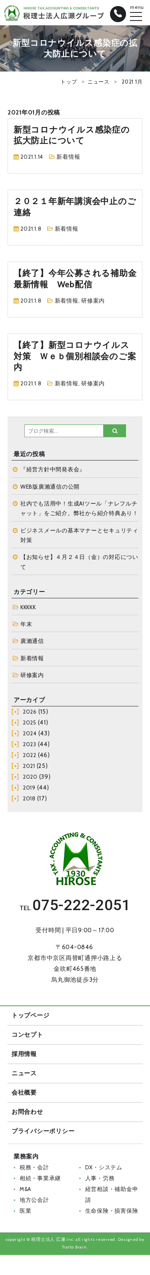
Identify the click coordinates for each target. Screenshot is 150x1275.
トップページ (31, 1015)
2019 (29, 787)
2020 (30, 777)
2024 (30, 733)
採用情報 (24, 1054)
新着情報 (68, 156)
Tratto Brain (74, 1247)
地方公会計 (34, 1200)
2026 (30, 711)
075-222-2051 (81, 905)
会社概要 (24, 1092)
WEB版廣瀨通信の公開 (50, 486)
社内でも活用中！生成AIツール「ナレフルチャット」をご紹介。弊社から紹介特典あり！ (79, 508)
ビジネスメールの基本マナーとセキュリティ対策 (79, 535)
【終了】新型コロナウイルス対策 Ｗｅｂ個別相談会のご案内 (75, 356)
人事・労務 (100, 1178)
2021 (29, 766)
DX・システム (103, 1167)
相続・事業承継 (40, 1178)
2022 (29, 755)
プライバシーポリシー (43, 1131)
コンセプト (27, 1034)
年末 (26, 624)
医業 (26, 1210)
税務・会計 (34, 1167)
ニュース (99, 81)
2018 (29, 798)
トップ (68, 81)
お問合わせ (27, 1111)
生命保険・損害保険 (111, 1210)
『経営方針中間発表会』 (52, 469)
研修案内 (93, 300)
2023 (29, 744)
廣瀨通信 (32, 641)
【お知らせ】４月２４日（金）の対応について (79, 562)
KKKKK (28, 607)
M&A (25, 1189)
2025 (29, 722)
